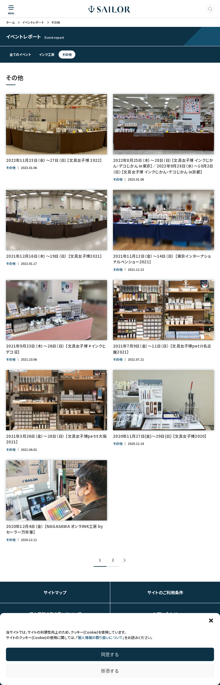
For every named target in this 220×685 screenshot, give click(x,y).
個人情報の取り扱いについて (100, 637)
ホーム (10, 22)
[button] (211, 620)
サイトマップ (55, 592)
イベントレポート (33, 22)
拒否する (110, 670)
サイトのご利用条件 (165, 592)
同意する (110, 654)
